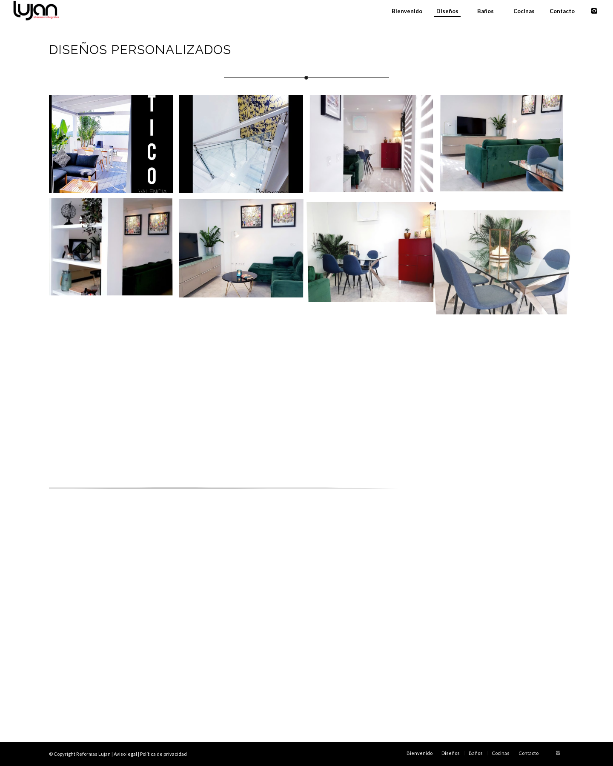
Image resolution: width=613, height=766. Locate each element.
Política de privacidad (163, 754)
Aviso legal (125, 754)
